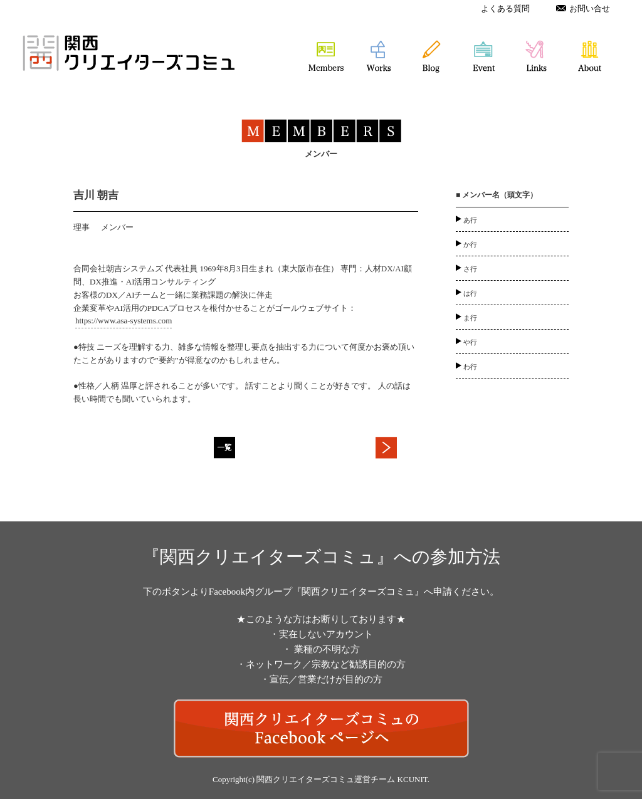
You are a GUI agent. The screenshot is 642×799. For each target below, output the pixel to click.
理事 (81, 227)
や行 (470, 342)
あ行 (470, 220)
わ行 (470, 366)
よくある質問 (505, 8)
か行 (470, 244)
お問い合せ (583, 8)
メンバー (117, 227)
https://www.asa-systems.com (123, 320)
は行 (470, 293)
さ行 (470, 269)
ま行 (470, 317)
